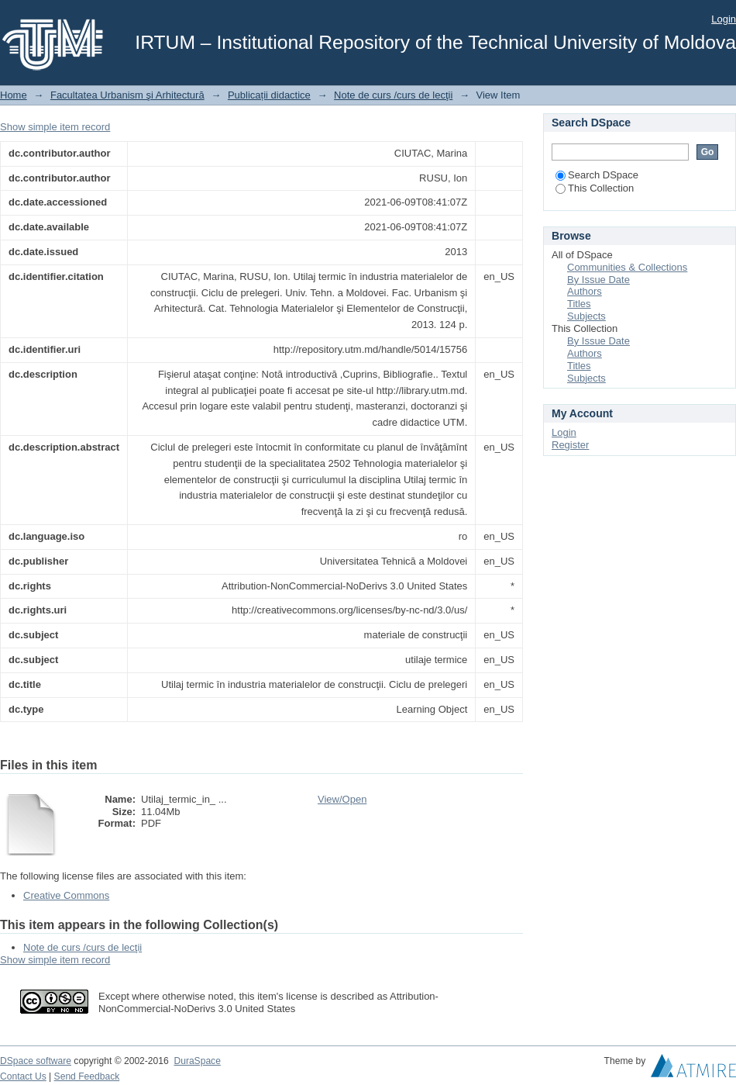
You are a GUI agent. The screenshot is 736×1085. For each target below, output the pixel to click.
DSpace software (35, 1061)
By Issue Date (598, 279)
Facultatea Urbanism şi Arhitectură (127, 95)
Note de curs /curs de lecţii (393, 95)
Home (13, 95)
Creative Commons (66, 895)
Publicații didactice (269, 95)
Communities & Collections (627, 267)
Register (570, 445)
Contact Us (23, 1076)
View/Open (342, 799)
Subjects (586, 316)
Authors (584, 291)
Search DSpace (596, 175)
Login (723, 19)
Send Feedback (87, 1076)
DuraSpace (197, 1061)
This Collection (594, 188)
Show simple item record (55, 127)
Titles (579, 303)
